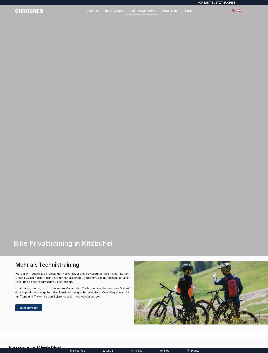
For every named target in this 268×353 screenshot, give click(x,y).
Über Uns (92, 10)
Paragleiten (169, 10)
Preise (188, 10)
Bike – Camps (114, 10)
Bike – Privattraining (142, 10)
